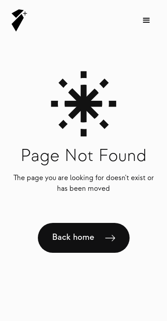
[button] (146, 20)
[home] (17, 20)
